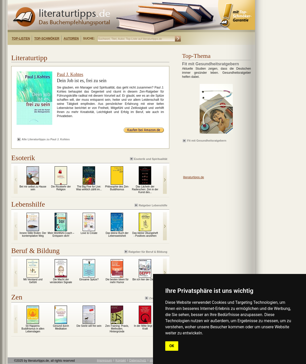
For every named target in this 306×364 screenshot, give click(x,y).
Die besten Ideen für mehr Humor (117, 281)
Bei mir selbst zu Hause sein (32, 188)
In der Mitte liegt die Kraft (145, 327)
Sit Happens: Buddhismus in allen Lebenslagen (32, 328)
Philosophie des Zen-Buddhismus (117, 188)
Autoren (71, 38)
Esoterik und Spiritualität (149, 158)
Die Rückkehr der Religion (61, 188)
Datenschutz (137, 360)
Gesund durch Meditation (61, 327)
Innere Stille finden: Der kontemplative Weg (33, 234)
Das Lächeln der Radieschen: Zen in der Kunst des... (145, 189)
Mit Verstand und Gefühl (32, 281)
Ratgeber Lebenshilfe (151, 205)
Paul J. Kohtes (70, 74)
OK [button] (171, 346)
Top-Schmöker (46, 38)
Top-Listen (21, 38)
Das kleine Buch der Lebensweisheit (117, 234)
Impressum (104, 360)
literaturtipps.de (193, 177)
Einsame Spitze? (88, 279)
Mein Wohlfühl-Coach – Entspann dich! (61, 234)
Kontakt (121, 360)
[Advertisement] (211, 158)
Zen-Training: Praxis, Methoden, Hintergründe (117, 328)
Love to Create (89, 233)
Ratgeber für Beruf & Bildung (146, 251)
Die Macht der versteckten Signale (61, 281)
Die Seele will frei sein (88, 325)
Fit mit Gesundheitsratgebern (206, 140)
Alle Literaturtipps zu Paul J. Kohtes (46, 139)
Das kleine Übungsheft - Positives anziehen (145, 234)
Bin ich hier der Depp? (145, 279)
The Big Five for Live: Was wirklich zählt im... (89, 188)
